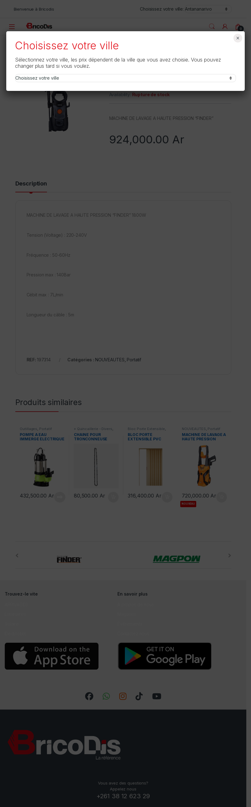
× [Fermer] (237, 38)
